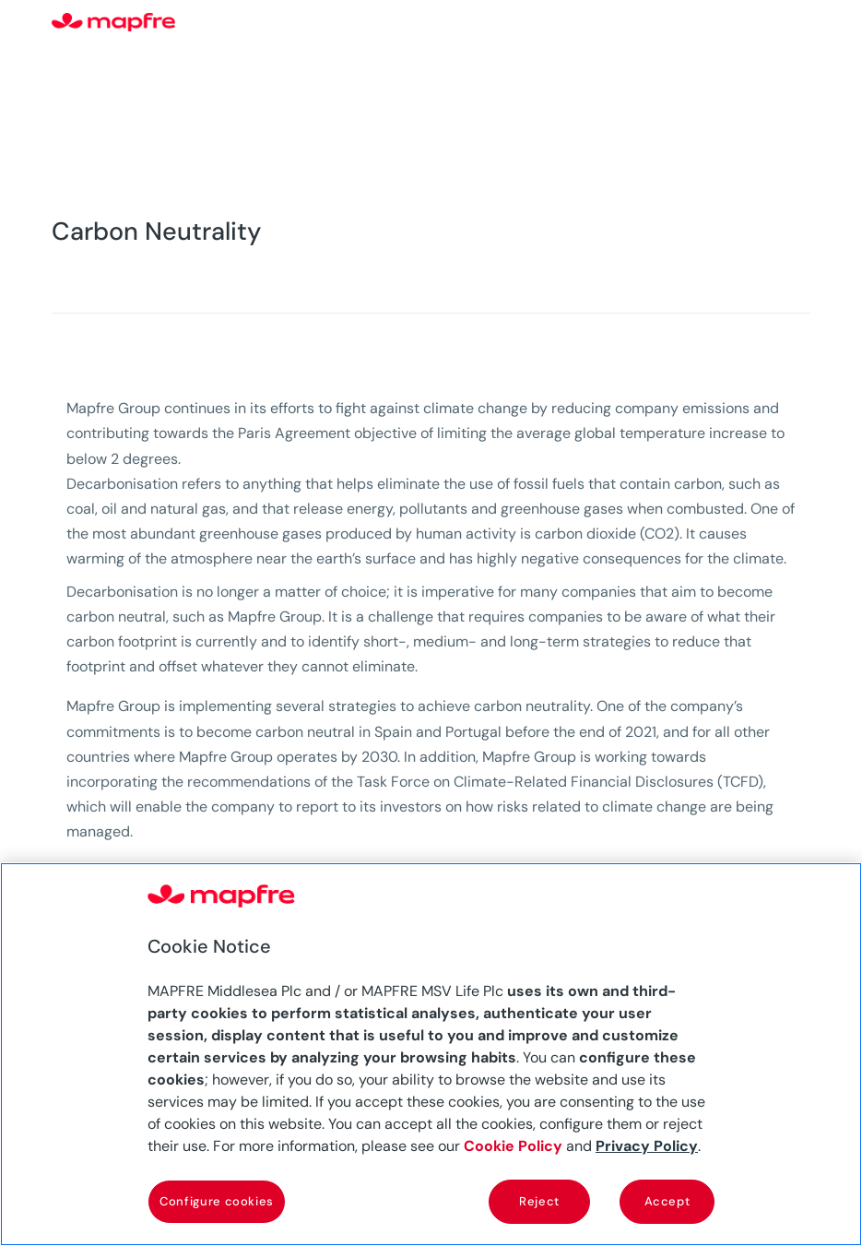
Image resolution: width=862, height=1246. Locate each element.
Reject (539, 1201)
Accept (667, 1201)
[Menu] (798, 23)
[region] (431, 1054)
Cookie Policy (513, 1146)
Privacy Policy (647, 1146)
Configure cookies (216, 1201)
